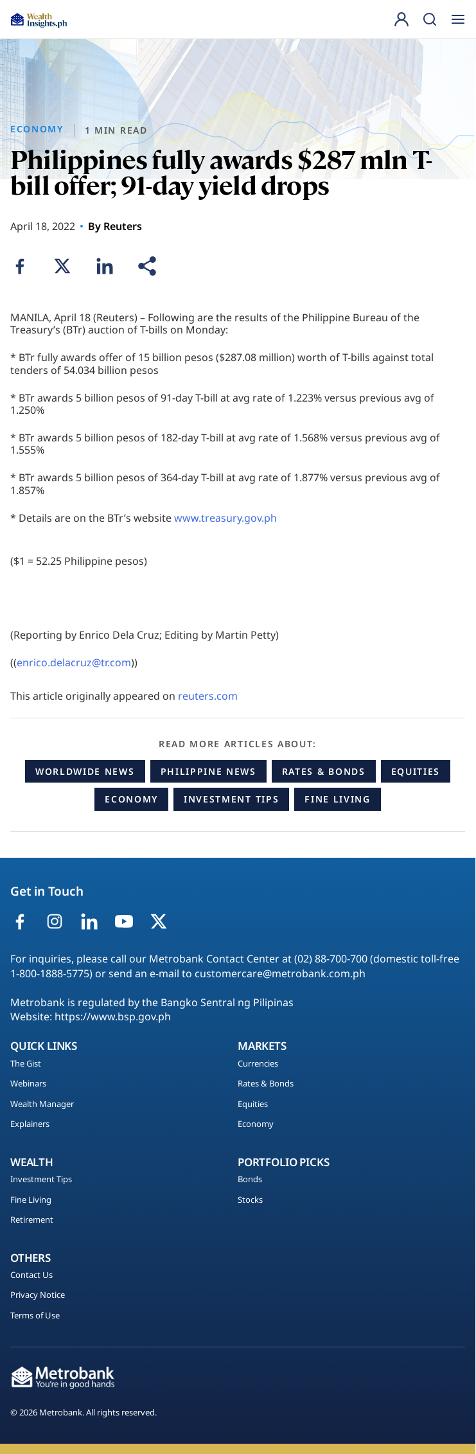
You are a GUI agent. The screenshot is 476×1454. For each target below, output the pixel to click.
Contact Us (31, 1275)
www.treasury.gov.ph (225, 518)
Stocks (250, 1200)
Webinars (28, 1084)
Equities (415, 771)
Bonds (250, 1180)
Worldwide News (85, 771)
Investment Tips (231, 799)
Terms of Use (35, 1316)
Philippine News (208, 771)
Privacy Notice (37, 1295)
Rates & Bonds (324, 771)
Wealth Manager (42, 1104)
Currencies (258, 1064)
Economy (131, 799)
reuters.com (208, 696)
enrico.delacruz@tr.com (74, 662)
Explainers (29, 1124)
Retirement (31, 1220)
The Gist (25, 1064)
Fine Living (337, 799)
